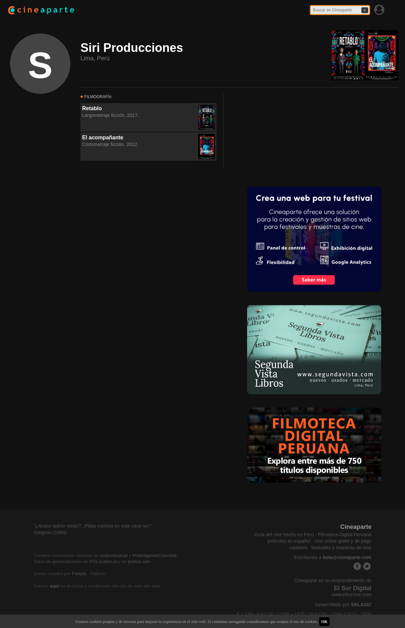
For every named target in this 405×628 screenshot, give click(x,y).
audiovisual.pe (114, 555)
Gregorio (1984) (50, 532)
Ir (365, 10)
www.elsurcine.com (351, 594)
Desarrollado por (343, 604)
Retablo (92, 108)
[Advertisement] (280, 136)
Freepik (79, 573)
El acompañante (102, 137)
